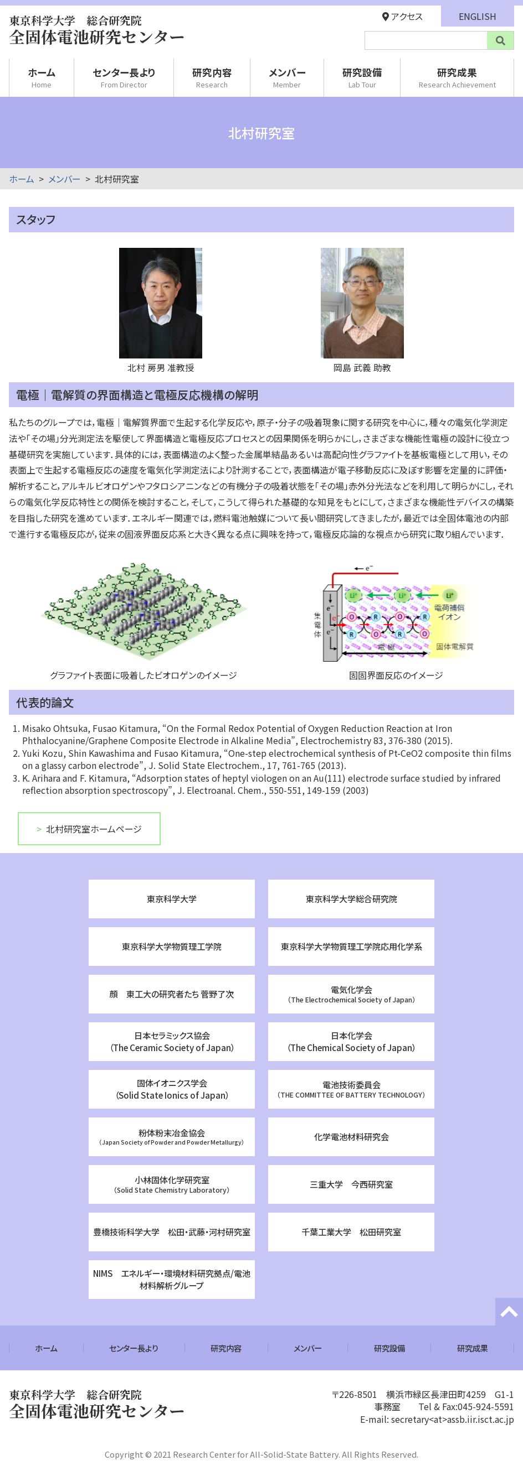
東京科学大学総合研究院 (351, 898)
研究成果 (457, 77)
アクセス (402, 16)
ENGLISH (477, 16)
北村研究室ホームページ (94, 828)
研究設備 (362, 77)
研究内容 (212, 77)
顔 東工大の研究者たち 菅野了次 (172, 993)
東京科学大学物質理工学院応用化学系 (351, 946)
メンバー (287, 77)
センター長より (124, 77)
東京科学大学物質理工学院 (172, 946)
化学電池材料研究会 (351, 1136)
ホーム (42, 77)
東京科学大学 (172, 898)
